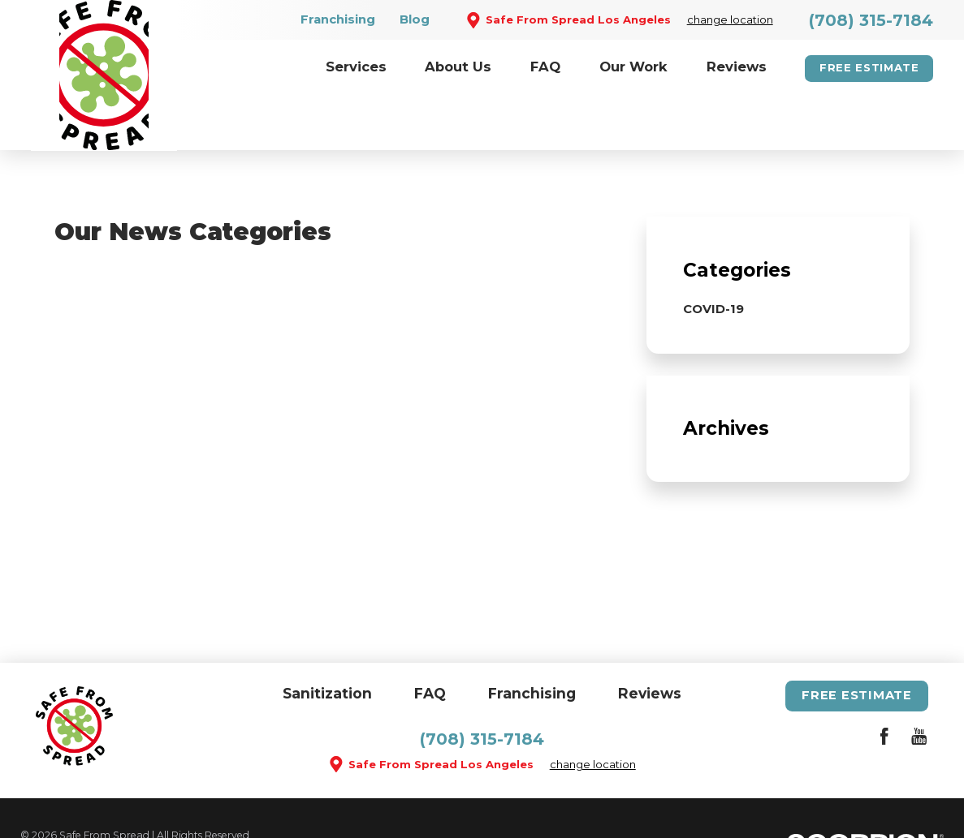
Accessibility (192, 799)
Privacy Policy (277, 799)
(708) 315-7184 (871, 20)
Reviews (649, 639)
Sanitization (327, 639)
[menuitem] (356, 68)
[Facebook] (884, 685)
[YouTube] (918, 685)
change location (730, 19)
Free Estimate (869, 67)
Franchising (337, 19)
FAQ (430, 639)
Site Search (48, 799)
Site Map (119, 799)
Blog (415, 19)
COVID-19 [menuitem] (713, 255)
